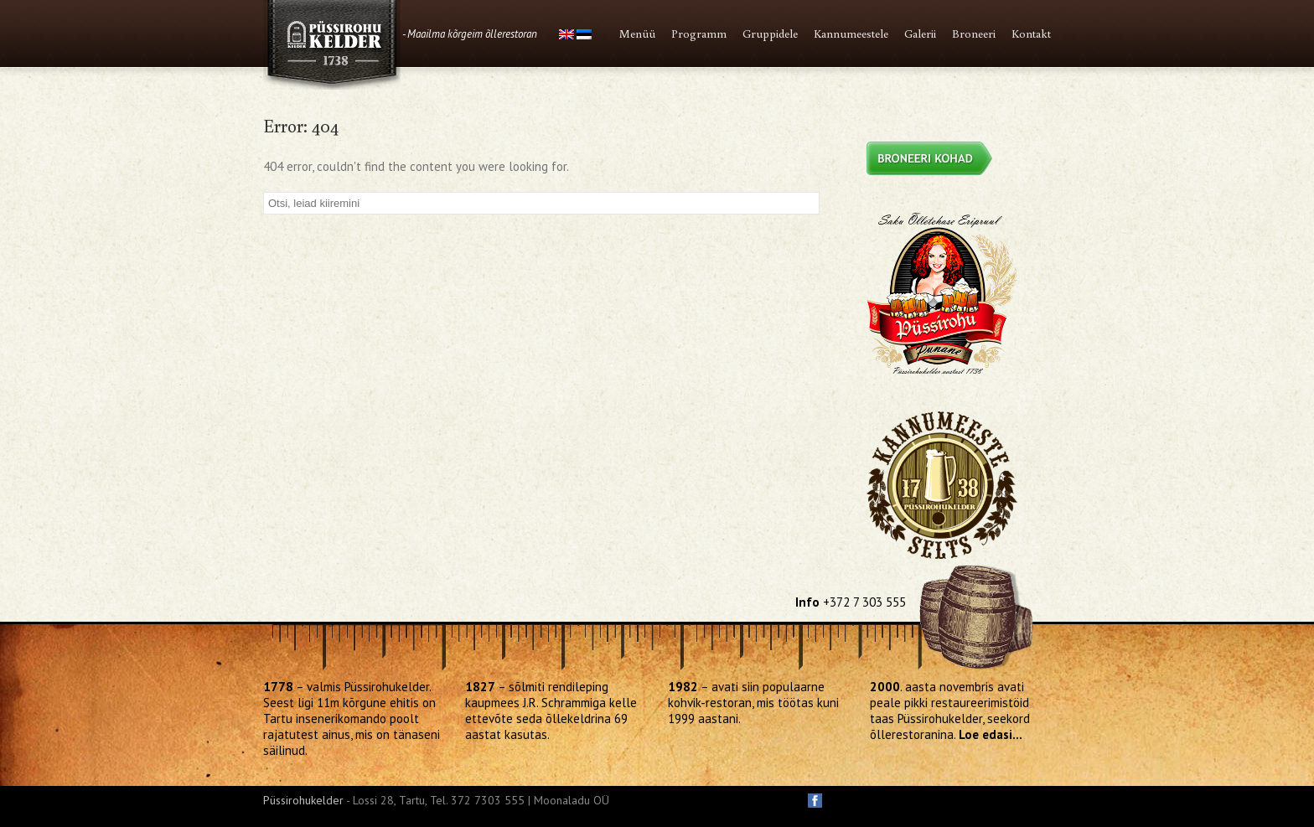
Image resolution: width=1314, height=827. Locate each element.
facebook (815, 800)
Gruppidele (770, 33)
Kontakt (1031, 33)
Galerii (920, 33)
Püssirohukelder (303, 800)
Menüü (637, 33)
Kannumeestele (851, 33)
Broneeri (974, 33)
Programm (699, 33)
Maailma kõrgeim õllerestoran (472, 34)
